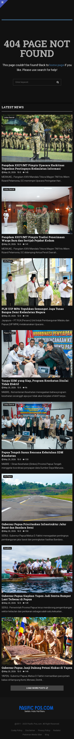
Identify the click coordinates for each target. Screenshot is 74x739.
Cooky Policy (16, 730)
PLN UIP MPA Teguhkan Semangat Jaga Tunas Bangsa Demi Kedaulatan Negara (33, 310)
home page (56, 65)
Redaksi (57, 730)
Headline (7, 548)
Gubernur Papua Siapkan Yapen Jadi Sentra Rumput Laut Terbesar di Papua (36, 597)
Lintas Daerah (9, 117)
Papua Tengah (9, 333)
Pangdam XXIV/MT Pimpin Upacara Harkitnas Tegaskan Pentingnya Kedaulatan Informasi (33, 167)
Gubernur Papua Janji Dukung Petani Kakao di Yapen (37, 667)
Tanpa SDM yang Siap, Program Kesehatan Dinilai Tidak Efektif (35, 382)
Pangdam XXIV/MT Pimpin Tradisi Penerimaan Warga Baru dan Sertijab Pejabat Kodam (33, 238)
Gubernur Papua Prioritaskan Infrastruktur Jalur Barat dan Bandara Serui (34, 525)
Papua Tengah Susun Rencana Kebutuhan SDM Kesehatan (32, 454)
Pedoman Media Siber (32, 735)
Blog (47, 735)
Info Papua (8, 261)
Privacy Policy (44, 730)
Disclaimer (30, 730)
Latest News (13, 107)
